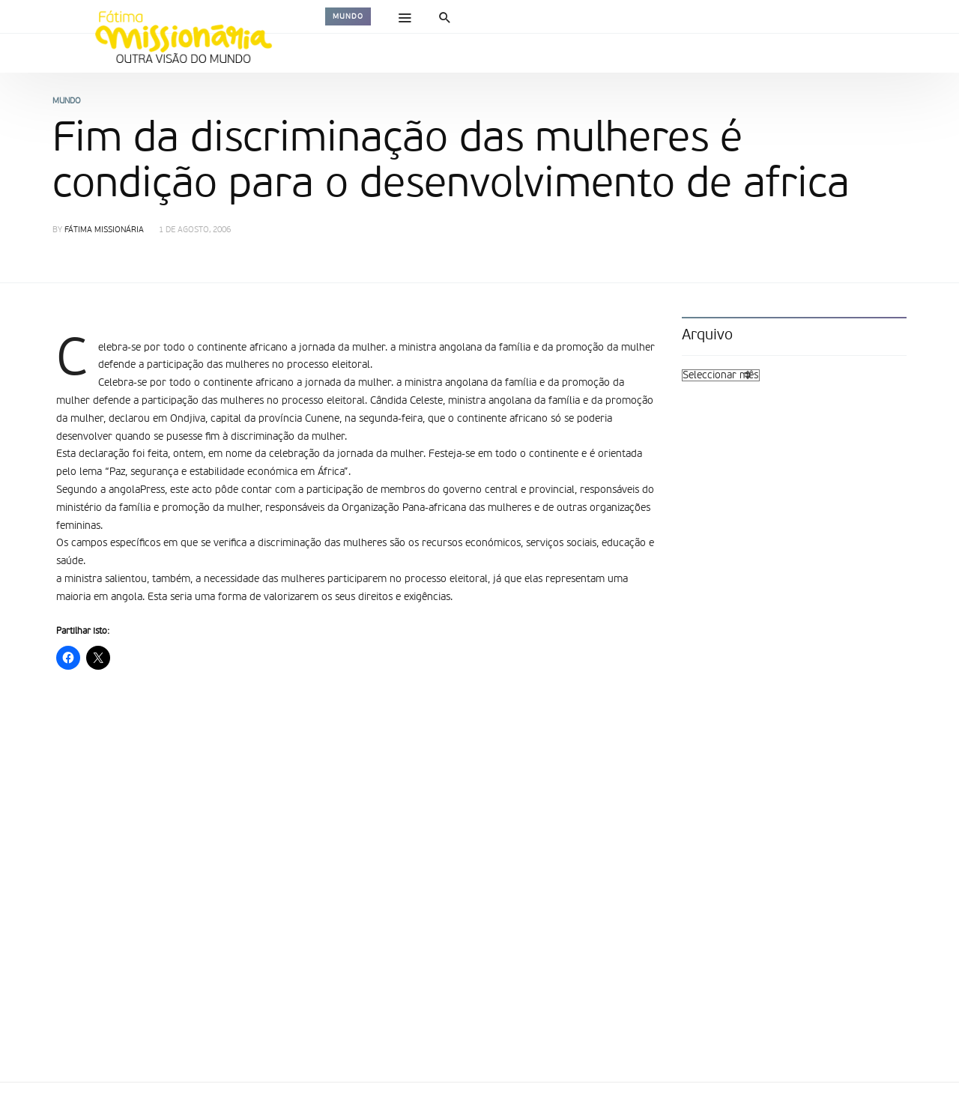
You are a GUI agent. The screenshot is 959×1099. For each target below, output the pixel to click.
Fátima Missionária (104, 230)
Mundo (348, 16)
